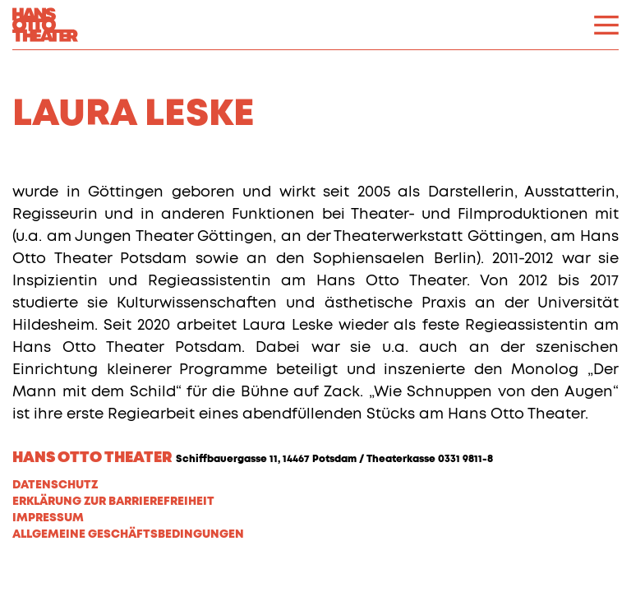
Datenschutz (55, 485)
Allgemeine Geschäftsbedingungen (128, 534)
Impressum (48, 518)
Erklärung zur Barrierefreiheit (113, 501)
